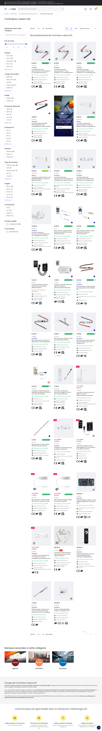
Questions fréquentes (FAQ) (12, 702)
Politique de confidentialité (34, 725)
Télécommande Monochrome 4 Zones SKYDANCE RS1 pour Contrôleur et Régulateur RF (86, 513)
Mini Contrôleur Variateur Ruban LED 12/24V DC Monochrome (41, 414)
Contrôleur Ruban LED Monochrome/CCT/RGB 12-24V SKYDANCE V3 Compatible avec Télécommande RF (86, 172)
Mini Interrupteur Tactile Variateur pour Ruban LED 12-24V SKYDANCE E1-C (85, 269)
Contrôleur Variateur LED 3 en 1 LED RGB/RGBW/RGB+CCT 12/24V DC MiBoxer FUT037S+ (41, 171)
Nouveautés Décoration (58, 692)
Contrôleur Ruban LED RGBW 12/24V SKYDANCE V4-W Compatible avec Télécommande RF (41, 126)
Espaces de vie (56, 696)
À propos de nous (9, 692)
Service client (8, 694)
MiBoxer (15, 623)
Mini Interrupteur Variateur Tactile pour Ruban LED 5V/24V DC (63, 318)
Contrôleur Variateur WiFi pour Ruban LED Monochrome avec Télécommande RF (63, 513)
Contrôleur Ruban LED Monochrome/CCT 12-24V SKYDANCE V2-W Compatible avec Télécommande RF (63, 72)
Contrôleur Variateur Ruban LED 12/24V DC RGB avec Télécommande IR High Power (63, 269)
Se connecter (8, 704)
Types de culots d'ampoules (35, 696)
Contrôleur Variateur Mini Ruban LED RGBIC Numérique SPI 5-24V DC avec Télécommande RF (41, 366)
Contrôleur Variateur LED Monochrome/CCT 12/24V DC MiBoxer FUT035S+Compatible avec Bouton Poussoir (85, 118)
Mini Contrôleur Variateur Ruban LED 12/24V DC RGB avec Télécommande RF (86, 220)
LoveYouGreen (56, 704)
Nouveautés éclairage (34, 692)
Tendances (55, 702)
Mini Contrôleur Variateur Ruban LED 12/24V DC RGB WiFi (63, 463)
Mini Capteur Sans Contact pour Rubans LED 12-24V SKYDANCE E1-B (41, 318)
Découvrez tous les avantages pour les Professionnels (50, 3)
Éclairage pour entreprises (35, 702)
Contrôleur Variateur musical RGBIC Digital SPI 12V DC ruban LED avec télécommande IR (85, 415)
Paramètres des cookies (62, 725)
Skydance (63, 623)
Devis (29, 700)
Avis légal (86, 725)
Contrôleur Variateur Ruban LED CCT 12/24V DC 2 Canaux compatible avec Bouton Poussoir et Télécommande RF (41, 514)
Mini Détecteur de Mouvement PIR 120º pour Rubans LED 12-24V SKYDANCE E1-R (86, 318)
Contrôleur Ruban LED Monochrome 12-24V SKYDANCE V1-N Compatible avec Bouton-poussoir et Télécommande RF (41, 72)
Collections (55, 700)
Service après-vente (76, 725)
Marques (30, 694)
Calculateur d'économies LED (36, 698)
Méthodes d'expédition (10, 696)
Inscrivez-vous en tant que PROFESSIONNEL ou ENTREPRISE (21, 3)
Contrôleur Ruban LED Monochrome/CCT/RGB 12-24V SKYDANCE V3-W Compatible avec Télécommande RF (86, 72)
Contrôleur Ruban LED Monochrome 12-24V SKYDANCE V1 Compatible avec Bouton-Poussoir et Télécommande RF (63, 172)
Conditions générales (18, 725)
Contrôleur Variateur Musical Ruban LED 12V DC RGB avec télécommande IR (40, 269)
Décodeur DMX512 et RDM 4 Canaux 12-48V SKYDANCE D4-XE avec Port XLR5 (86, 464)
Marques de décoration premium (60, 694)
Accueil (6, 14)
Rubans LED (14, 14)
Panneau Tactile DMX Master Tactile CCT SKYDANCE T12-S (62, 561)
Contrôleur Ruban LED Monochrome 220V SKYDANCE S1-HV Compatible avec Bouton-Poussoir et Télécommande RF (41, 221)
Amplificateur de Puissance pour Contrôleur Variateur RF (63, 414)
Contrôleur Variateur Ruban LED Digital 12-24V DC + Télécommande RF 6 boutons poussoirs (86, 367)
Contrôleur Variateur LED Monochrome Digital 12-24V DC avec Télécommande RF (63, 366)
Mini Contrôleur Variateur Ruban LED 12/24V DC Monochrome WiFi (41, 464)
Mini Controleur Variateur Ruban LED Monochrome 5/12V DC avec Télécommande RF (63, 220)
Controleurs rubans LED (46, 14)
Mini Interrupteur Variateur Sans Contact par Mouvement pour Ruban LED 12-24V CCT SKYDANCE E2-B (41, 562)
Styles (53, 698)
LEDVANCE (39, 623)
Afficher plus (9, 69)
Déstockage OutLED (33, 704)
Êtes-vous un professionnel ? (12, 700)
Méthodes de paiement (11, 698)
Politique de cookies (48, 725)
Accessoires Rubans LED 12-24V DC (28, 14)
